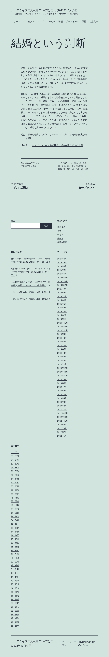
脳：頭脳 (15, 588)
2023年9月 (62, 379)
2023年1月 (62, 409)
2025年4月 (62, 308)
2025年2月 (62, 315)
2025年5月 (62, 304)
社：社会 (15, 573)
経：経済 (84, 169)
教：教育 (67, 169)
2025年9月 (62, 289)
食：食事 (15, 626)
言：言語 (15, 611)
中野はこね (31, 166)
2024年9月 (62, 334)
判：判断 (70, 166)
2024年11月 (62, 326)
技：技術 (15, 516)
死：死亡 (75, 169)
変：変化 (15, 482)
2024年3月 (62, 357)
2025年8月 (62, 292)
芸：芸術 (15, 595)
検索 (13, 221)
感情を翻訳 (62, 242)
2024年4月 (62, 353)
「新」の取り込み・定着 (22, 292)
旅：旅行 (15, 531)
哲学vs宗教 (16, 258)
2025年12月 (62, 277)
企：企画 (82, 163)
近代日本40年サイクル (21, 268)
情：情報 (15, 505)
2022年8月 (62, 428)
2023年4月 (62, 398)
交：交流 (15, 456)
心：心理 (15, 497)
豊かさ (60, 238)
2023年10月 (62, 375)
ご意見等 (93, 21)
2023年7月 (62, 387)
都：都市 (15, 622)
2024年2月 (62, 360)
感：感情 (15, 509)
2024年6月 (62, 345)
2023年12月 (62, 368)
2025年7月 (62, 296)
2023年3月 (62, 402)
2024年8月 (62, 338)
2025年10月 (62, 285)
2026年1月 (62, 274)
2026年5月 (62, 259)
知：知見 (15, 569)
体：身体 (15, 467)
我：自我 (15, 513)
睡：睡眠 (15, 565)
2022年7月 (62, 432)
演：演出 (15, 558)
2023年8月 (62, 383)
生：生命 (15, 562)
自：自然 (15, 592)
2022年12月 (62, 413)
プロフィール (72, 21)
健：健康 (15, 475)
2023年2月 (62, 406)
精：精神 (15, 577)
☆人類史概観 (17, 282)
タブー (60, 231)
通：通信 (15, 618)
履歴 (84, 21)
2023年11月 (62, 372)
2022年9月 (62, 424)
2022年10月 (62, 421)
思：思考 (15, 501)
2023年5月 (62, 394)
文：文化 (15, 528)
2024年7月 (62, 342)
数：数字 (15, 524)
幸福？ (60, 235)
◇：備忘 (74, 163)
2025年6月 (62, 300)
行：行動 (15, 599)
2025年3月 (62, 311)
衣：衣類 (15, 603)
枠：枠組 (15, 539)
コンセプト (28, 21)
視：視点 (15, 607)
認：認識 (15, 614)
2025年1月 (62, 319)
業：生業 (15, 543)
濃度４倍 (61, 227)
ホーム (17, 21)
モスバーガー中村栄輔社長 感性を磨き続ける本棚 (57, 145)
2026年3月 (62, 266)
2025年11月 (62, 281)
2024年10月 (62, 330)
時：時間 (15, 535)
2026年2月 (62, 270)
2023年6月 (62, 390)
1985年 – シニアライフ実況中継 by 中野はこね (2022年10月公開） (31, 271)
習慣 (60, 21)
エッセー (51, 21)
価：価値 (61, 166)
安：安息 (15, 486)
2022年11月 (62, 417)
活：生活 (15, 554)
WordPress (83, 645)
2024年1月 (62, 364)
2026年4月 (62, 262)
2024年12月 (62, 323)
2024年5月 (62, 349)
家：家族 (79, 166)
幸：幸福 (15, 494)
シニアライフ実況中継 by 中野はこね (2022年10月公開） (45, 10)
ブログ (40, 21)
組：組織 (15, 580)
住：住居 (15, 463)
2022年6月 (62, 436)
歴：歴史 (15, 546)
